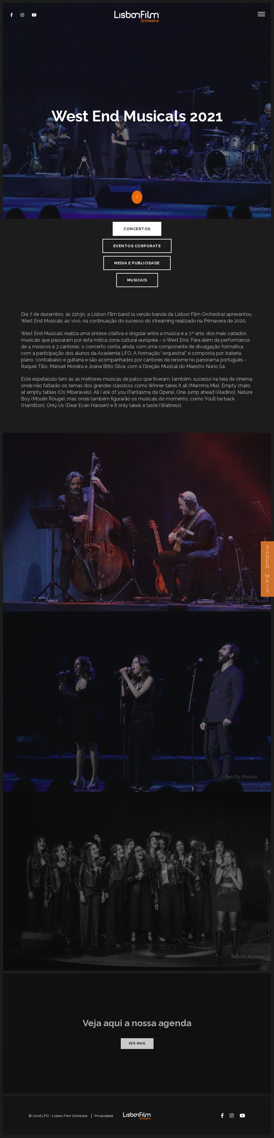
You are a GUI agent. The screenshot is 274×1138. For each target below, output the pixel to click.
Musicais (137, 280)
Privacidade (104, 1116)
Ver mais (137, 1043)
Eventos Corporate (137, 246)
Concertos (137, 229)
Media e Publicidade (137, 263)
